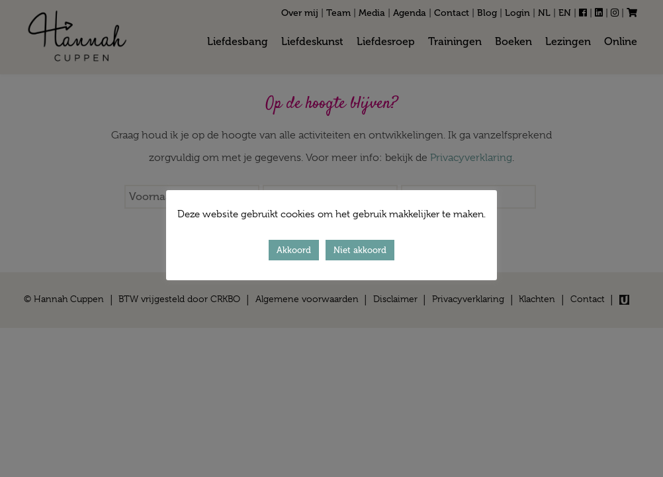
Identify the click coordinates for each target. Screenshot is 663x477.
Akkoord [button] (294, 250)
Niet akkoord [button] (359, 250)
